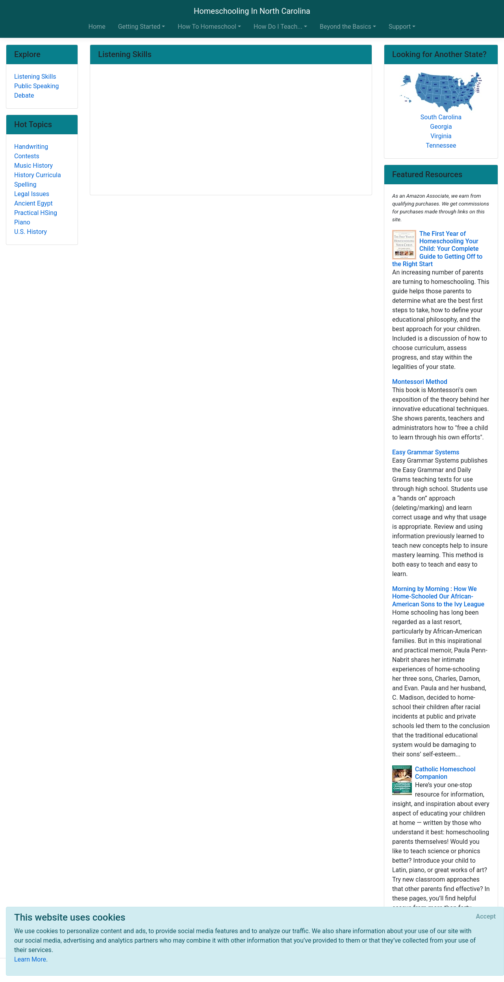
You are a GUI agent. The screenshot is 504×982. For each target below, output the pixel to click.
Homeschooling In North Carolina (252, 11)
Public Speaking (36, 86)
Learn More (30, 959)
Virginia (441, 136)
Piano (22, 222)
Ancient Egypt (33, 203)
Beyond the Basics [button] (345, 26)
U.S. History (30, 231)
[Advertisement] (231, 130)
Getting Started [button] (139, 26)
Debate (24, 95)
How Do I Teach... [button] (278, 26)
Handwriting (31, 146)
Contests (26, 156)
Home (97, 26)
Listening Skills (35, 76)
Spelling (25, 184)
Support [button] (400, 26)
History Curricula (37, 175)
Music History (33, 165)
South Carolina (441, 117)
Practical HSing (35, 213)
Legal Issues (31, 194)
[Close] (486, 916)
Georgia (441, 126)
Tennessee (441, 145)
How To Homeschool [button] (207, 26)
